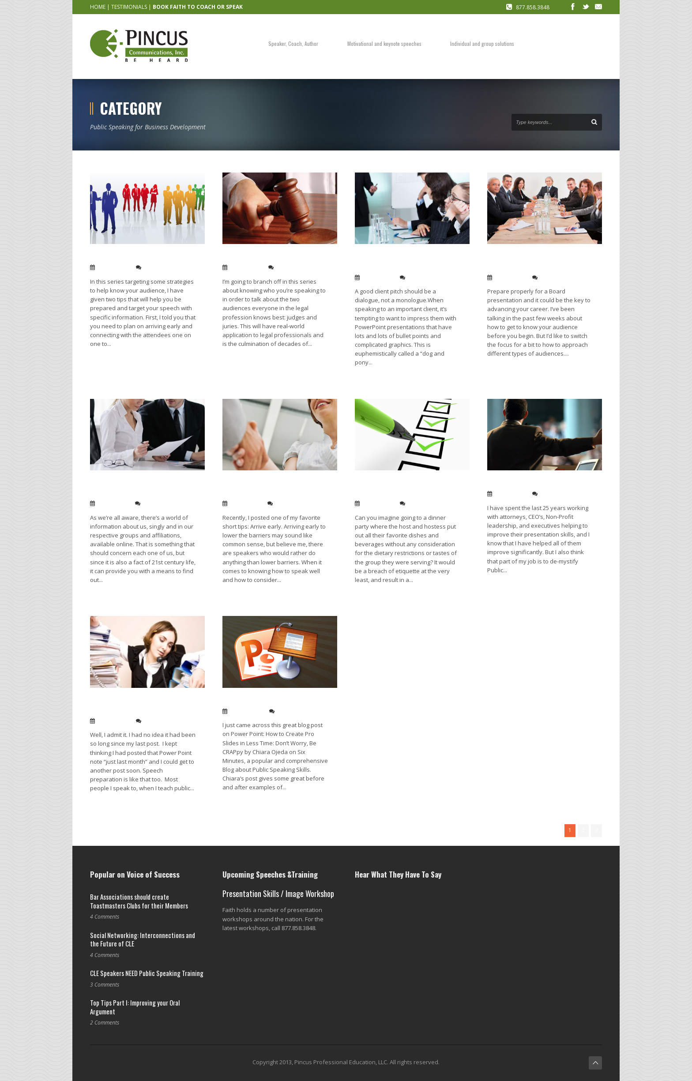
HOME (97, 7)
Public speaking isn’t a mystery (536, 482)
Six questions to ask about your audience (405, 487)
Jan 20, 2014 (113, 503)
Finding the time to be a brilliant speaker (142, 705)
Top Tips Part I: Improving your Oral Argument (135, 1007)
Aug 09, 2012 (246, 711)
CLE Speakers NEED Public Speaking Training (146, 973)
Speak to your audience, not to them (275, 487)
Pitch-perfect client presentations (387, 261)
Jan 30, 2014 (378, 277)
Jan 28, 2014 (510, 277)
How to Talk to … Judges (260, 256)
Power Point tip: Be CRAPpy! (267, 700)
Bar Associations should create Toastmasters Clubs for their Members (139, 901)
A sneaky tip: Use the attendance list (142, 487)
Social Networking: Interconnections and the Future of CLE (142, 939)
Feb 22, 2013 (113, 721)
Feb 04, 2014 (246, 267)
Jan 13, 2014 (245, 503)
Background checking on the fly (140, 256)
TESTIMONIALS (129, 7)
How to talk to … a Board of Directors (530, 261)
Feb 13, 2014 (113, 267)
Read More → (107, 358)
